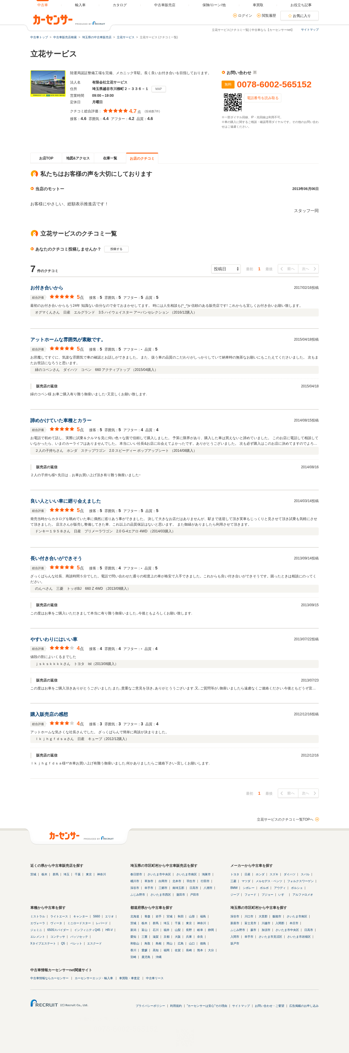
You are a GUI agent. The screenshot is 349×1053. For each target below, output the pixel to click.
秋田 (181, 916)
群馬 (56, 874)
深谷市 (134, 887)
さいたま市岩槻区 (299, 936)
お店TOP (46, 158)
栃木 (44, 874)
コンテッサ (57, 936)
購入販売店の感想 (49, 714)
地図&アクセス (78, 158)
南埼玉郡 (178, 887)
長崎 (189, 950)
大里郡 (263, 916)
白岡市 (163, 881)
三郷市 (163, 887)
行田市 (205, 881)
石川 (156, 930)
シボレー (249, 887)
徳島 (203, 943)
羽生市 (191, 881)
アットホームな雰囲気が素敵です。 (68, 339)
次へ (305, 269)
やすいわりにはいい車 (53, 639)
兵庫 (189, 936)
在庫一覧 (110, 158)
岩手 (159, 916)
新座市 (234, 923)
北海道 (134, 916)
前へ (291, 269)
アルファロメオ (303, 894)
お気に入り (302, 16)
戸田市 (194, 894)
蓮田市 (180, 894)
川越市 (266, 923)
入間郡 (279, 923)
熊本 (200, 950)
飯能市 (276, 916)
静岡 (211, 930)
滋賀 (156, 936)
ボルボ (264, 887)
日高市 (194, 887)
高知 (156, 950)
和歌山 (134, 943)
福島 (203, 916)
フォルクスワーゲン (300, 881)
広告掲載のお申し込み (304, 1005)
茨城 (33, 874)
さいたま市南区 (186, 874)
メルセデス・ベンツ (269, 881)
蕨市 (253, 930)
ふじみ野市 (137, 894)
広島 (181, 943)
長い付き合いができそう (56, 558)
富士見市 (250, 923)
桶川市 (134, 881)
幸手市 (148, 887)
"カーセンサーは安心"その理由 (207, 1005)
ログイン (245, 16)
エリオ (109, 916)
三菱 (233, 881)
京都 (166, 936)
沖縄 (159, 957)
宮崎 (133, 957)
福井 (166, 930)
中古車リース (155, 978)
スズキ (274, 874)
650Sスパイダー (58, 930)
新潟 (133, 930)
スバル (305, 874)
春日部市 (136, 874)
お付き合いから (46, 287)
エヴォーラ (37, 923)
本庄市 (294, 923)
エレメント (37, 936)
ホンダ (260, 874)
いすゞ (282, 894)
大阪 (178, 936)
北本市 (176, 881)
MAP (158, 89)
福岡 (166, 950)
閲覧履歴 (269, 16)
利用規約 (176, 1005)
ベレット (76, 943)
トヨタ (234, 874)
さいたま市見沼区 (270, 936)
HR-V (109, 930)
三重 (144, 936)
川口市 (249, 916)
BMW (233, 887)
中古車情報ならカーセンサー (49, 978)
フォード (250, 894)
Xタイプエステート (43, 943)
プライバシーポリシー (150, 1005)
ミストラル (37, 916)
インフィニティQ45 (87, 930)
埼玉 (66, 874)
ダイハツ (289, 874)
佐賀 (178, 950)
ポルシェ (297, 887)
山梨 (178, 930)
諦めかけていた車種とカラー (61, 420)
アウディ (280, 887)
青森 (147, 916)
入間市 (234, 936)
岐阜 (200, 930)
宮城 (169, 916)
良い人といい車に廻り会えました (65, 501)
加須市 (266, 930)
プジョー (267, 894)
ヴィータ (56, 923)
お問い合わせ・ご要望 (269, 1005)
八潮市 (208, 887)
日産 (247, 874)
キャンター (80, 916)
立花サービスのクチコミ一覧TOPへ (285, 819)
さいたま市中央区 (159, 874)
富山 (144, 930)
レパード (102, 923)
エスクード (94, 943)
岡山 (169, 943)
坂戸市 (234, 943)
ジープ (234, 894)
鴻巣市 (206, 874)
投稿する (116, 249)
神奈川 (101, 874)
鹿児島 (146, 957)
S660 (96, 916)
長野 (189, 930)
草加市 (148, 881)
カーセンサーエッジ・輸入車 (94, 978)
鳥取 (147, 943)
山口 (192, 943)
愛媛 (144, 950)
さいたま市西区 (160, 894)
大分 (211, 950)
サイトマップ (310, 29)
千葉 (78, 874)
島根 (159, 943)
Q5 (63, 943)
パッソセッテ (79, 936)
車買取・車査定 (129, 978)
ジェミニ (36, 930)
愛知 (133, 936)
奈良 (200, 936)
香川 (133, 950)
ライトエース (59, 916)
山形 (192, 916)
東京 (89, 874)
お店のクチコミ (142, 158)
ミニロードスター (79, 923)
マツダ (246, 881)
